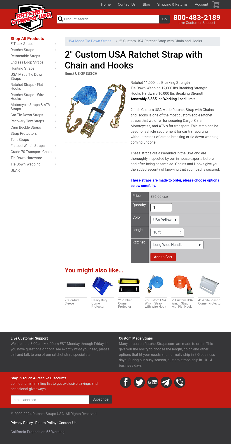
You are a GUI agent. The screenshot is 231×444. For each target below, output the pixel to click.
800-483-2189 (196, 18)
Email (166, 384)
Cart (216, 4)
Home (106, 4)
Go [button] (164, 20)
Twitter (139, 384)
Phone (180, 384)
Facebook (125, 384)
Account (201, 4)
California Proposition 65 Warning (38, 434)
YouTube (152, 384)
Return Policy (45, 425)
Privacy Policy (22, 425)
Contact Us (127, 4)
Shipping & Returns (172, 4)
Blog (146, 4)
